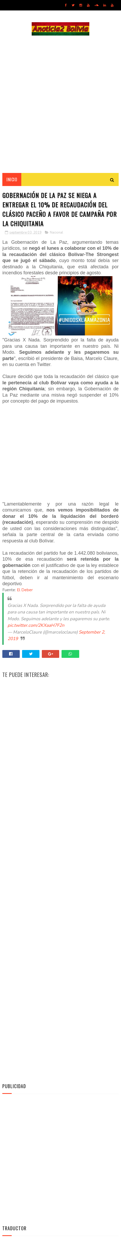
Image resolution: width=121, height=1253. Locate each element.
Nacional (56, 232)
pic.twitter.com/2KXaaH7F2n (36, 625)
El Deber (25, 590)
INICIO (11, 179)
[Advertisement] (60, 104)
